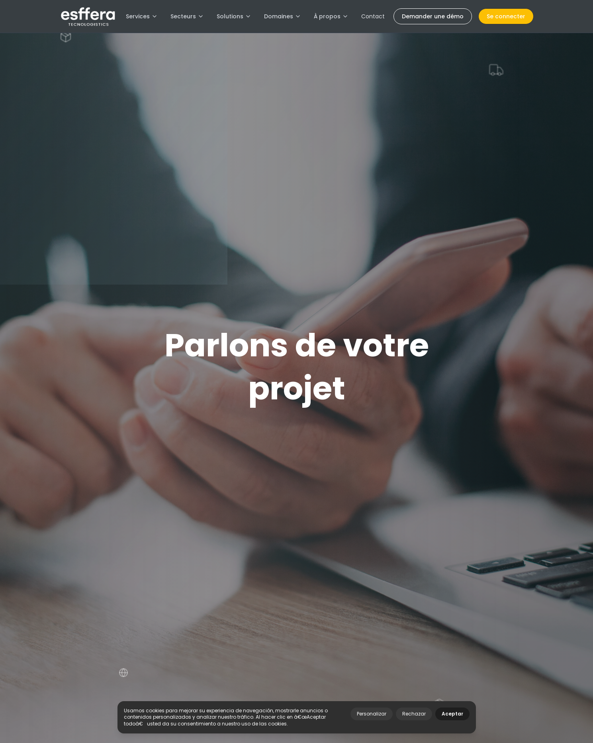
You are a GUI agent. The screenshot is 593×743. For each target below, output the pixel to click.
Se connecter (506, 16)
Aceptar (452, 713)
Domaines (282, 16)
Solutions (234, 16)
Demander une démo (433, 16)
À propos (331, 16)
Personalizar (371, 713)
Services (142, 16)
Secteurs (187, 16)
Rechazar (414, 713)
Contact (373, 16)
